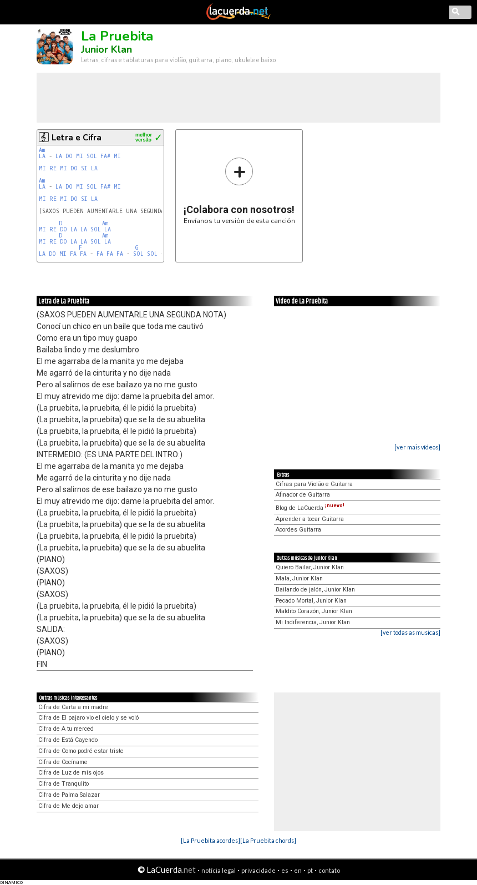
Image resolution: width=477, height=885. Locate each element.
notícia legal (218, 870)
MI (79, 156)
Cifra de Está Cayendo (68, 740)
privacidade (258, 870)
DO (69, 156)
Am (42, 150)
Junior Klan (106, 49)
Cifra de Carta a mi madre (73, 707)
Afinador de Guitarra (303, 494)
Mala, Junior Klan (299, 578)
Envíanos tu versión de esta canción (239, 190)
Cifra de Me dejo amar (68, 806)
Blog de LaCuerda (310, 508)
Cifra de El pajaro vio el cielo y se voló (88, 717)
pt (310, 870)
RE (53, 168)
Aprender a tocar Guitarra (310, 519)
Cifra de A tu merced (66, 728)
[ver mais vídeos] (417, 447)
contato (329, 870)
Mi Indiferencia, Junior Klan (313, 622)
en (298, 870)
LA (42, 156)
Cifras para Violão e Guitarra (314, 484)
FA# (105, 156)
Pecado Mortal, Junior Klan (311, 600)
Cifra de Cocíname (63, 762)
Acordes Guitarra (298, 529)
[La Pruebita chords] (268, 840)
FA (73, 253)
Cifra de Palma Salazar (69, 794)
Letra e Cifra (77, 137)
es (284, 870)
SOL (92, 156)
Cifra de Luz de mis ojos (71, 772)
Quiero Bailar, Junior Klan (310, 567)
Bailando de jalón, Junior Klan (315, 589)
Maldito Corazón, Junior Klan (314, 611)
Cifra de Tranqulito (63, 783)
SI (84, 168)
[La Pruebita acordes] (210, 840)
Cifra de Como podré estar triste (81, 751)
